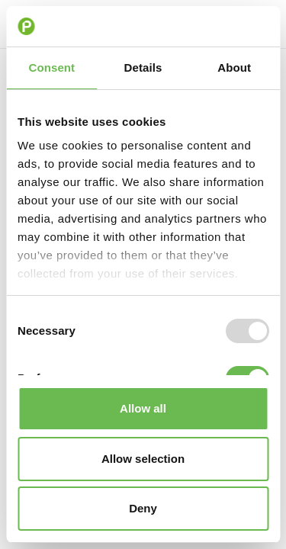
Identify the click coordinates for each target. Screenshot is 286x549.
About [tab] (234, 67)
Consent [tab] (51, 67)
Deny (143, 508)
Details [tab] (143, 67)
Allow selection (143, 458)
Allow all (143, 408)
